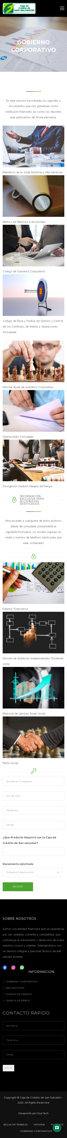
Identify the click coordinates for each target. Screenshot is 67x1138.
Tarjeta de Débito (18, 1000)
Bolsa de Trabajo (16, 1124)
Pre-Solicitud (15, 987)
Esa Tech (43, 1113)
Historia (39, 1124)
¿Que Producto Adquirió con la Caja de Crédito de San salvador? (29, 840)
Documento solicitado (18, 864)
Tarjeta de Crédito (19, 994)
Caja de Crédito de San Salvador (40, 1097)
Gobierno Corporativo (22, 981)
